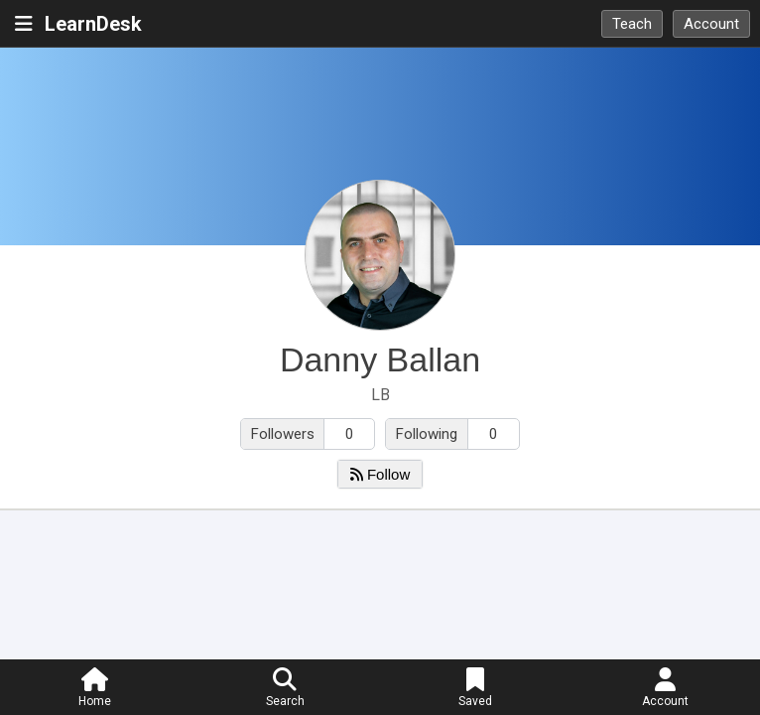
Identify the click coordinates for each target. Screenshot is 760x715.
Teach (632, 24)
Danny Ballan (380, 359)
